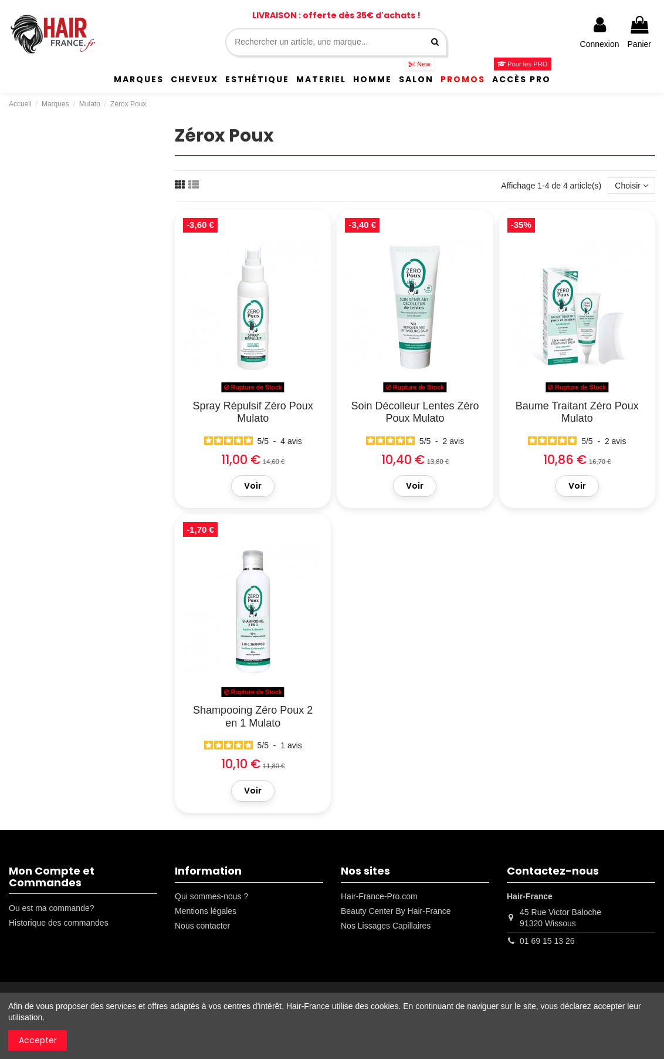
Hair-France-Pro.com (379, 896)
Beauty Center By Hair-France (396, 911)
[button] (138, 79)
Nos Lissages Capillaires (386, 925)
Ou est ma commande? (51, 908)
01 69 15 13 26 (547, 941)
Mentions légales (205, 911)
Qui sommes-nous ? (211, 896)
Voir (253, 486)
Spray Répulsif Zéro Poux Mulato (253, 412)
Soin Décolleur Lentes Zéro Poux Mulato (415, 412)
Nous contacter (202, 925)
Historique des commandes (59, 922)
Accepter (38, 1040)
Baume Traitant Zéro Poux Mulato (577, 412)
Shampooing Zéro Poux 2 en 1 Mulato (253, 716)
